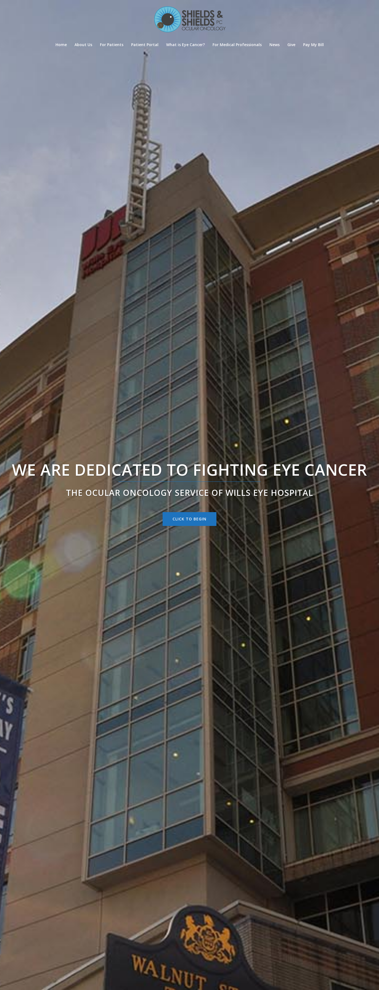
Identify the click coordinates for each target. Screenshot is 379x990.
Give (291, 44)
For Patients (111, 44)
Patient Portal (144, 44)
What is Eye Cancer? (185, 44)
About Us (83, 44)
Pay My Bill (313, 44)
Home (61, 44)
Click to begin (189, 519)
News (274, 44)
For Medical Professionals (237, 44)
